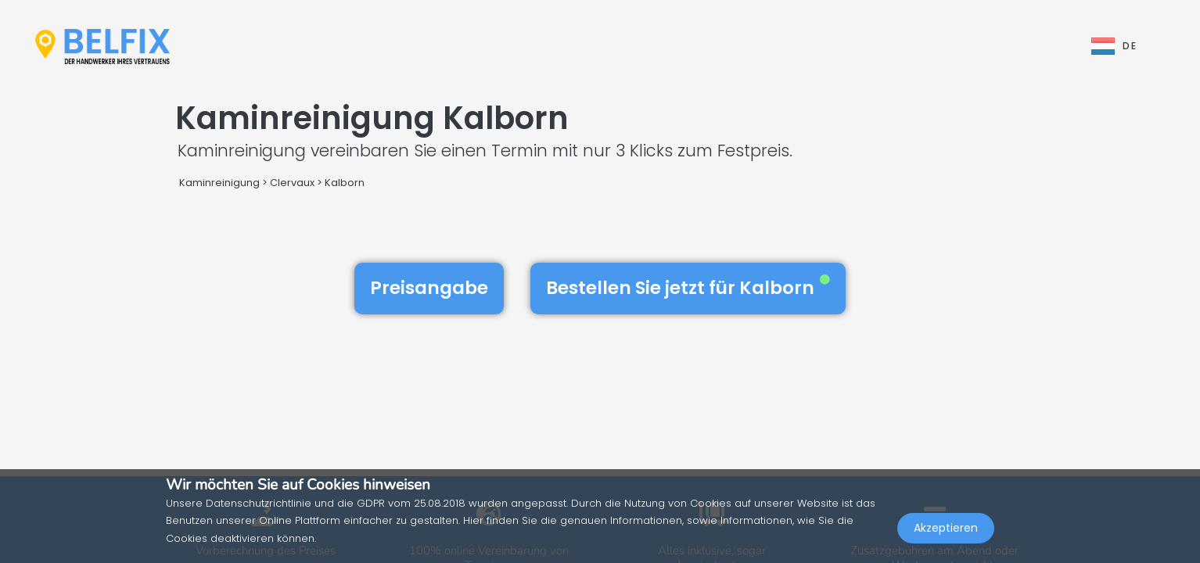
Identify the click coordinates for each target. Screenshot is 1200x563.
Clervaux (292, 182)
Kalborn (345, 182)
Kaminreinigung (219, 182)
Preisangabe (429, 287)
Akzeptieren (946, 528)
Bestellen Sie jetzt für (688, 287)
